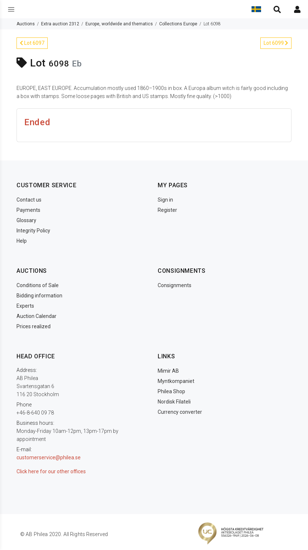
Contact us (28, 200)
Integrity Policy (33, 231)
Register (167, 210)
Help (21, 241)
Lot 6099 (276, 43)
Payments (28, 210)
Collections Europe (178, 23)
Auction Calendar (36, 316)
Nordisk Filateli (174, 402)
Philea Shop (171, 391)
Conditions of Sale (37, 285)
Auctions (25, 23)
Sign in (165, 200)
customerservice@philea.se (48, 457)
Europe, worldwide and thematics (119, 23)
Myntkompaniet (176, 381)
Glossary (26, 220)
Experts (25, 306)
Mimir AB (168, 371)
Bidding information (39, 295)
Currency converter (180, 412)
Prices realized (33, 326)
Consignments (174, 285)
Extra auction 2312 (60, 23)
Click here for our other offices (51, 471)
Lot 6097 (32, 43)
